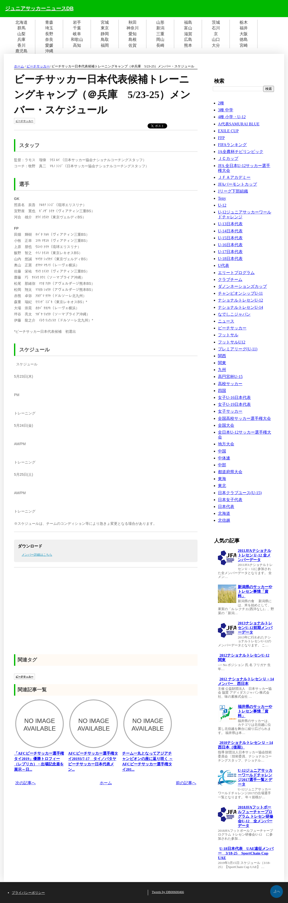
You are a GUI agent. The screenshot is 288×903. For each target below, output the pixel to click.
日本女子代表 (230, 499)
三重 (160, 34)
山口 (216, 39)
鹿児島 (21, 51)
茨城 (216, 22)
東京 (105, 28)
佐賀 (132, 45)
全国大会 (226, 425)
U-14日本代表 (230, 231)
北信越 (224, 520)
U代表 (223, 265)
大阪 (244, 34)
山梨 (21, 34)
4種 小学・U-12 (232, 117)
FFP (221, 138)
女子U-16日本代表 (234, 397)
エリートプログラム (236, 272)
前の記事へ (186, 783)
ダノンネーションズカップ (242, 286)
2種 (221, 103)
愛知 (132, 34)
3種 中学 (225, 110)
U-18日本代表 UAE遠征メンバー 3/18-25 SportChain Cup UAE (246, 853)
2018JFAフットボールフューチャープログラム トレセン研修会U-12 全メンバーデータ (255, 816)
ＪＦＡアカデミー (234, 177)
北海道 (21, 22)
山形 (160, 22)
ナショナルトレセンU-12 (240, 300)
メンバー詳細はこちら (37, 554)
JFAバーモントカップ (237, 184)
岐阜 (77, 34)
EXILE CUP (228, 131)
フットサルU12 (231, 342)
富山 (188, 28)
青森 (49, 22)
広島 (188, 39)
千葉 (77, 28)
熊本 (188, 45)
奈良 (49, 39)
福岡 (105, 45)
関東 (222, 363)
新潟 (160, 28)
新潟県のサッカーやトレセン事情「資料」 (255, 591)
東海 (222, 479)
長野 (49, 34)
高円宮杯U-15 (230, 376)
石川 (216, 28)
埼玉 (49, 28)
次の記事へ (25, 783)
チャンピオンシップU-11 (240, 293)
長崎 (160, 45)
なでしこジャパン (234, 314)
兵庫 (21, 39)
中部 (222, 465)
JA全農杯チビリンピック (240, 151)
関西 (222, 356)
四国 (222, 390)
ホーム (19, 66)
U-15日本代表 (230, 238)
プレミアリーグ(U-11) (237, 349)
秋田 (132, 22)
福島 (188, 22)
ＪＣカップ (228, 158)
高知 (77, 45)
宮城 (105, 22)
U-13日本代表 (230, 224)
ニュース (226, 321)
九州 (222, 369)
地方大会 (226, 444)
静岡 (105, 34)
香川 (21, 45)
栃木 (244, 22)
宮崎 (244, 45)
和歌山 (77, 39)
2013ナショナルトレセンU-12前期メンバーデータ (255, 627)
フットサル (228, 335)
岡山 (160, 39)
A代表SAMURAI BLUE (238, 124)
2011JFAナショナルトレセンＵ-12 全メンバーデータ (254, 555)
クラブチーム (230, 279)
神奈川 (132, 28)
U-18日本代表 (230, 258)
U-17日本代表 (230, 251)
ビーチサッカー (38, 66)
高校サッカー (230, 384)
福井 (244, 28)
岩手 (77, 22)
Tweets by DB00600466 (168, 892)
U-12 (222, 205)
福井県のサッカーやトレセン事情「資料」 (255, 711)
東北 (222, 485)
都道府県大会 (230, 472)
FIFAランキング (232, 144)
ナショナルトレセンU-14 (240, 307)
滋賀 (188, 34)
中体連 (224, 458)
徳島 (244, 39)
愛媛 (49, 45)
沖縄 (49, 51)
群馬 (21, 28)
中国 (222, 451)
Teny (222, 198)
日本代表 (226, 506)
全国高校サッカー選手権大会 (244, 418)
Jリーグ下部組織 (233, 191)
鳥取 (105, 39)
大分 (216, 45)
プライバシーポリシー (28, 893)
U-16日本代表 (230, 245)
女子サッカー (230, 411)
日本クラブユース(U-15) (240, 493)
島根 (132, 39)
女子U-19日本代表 (234, 404)
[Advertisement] (106, 616)
